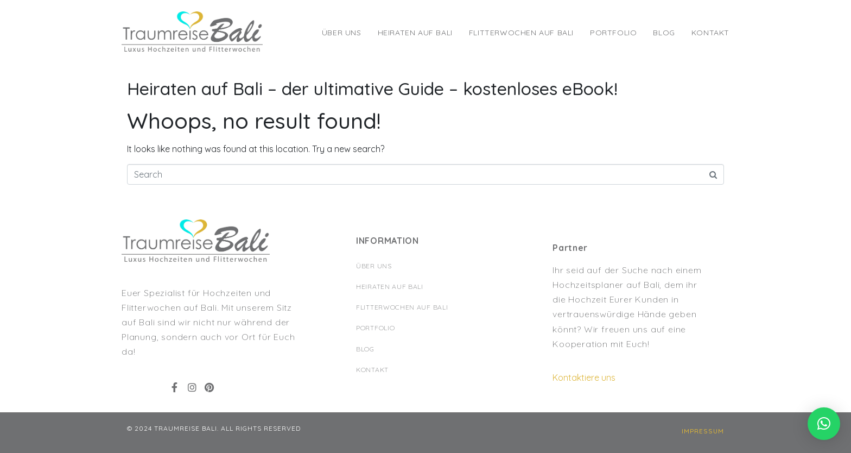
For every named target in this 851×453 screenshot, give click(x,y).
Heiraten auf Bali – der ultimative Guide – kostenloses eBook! (372, 88)
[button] (703, 431)
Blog (664, 32)
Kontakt (710, 32)
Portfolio (613, 32)
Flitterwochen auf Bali (521, 32)
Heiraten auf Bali (415, 32)
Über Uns (341, 32)
